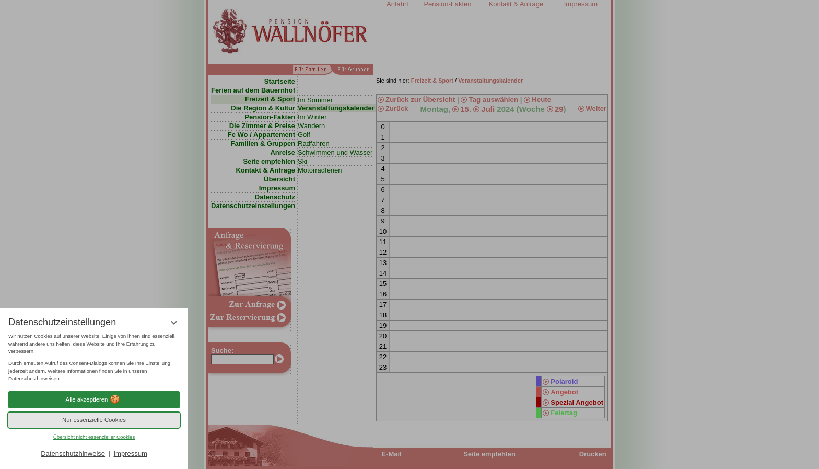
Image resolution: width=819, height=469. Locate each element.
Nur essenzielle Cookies (94, 420)
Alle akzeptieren (94, 399)
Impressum (130, 453)
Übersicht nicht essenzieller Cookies (94, 437)
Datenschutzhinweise (73, 453)
